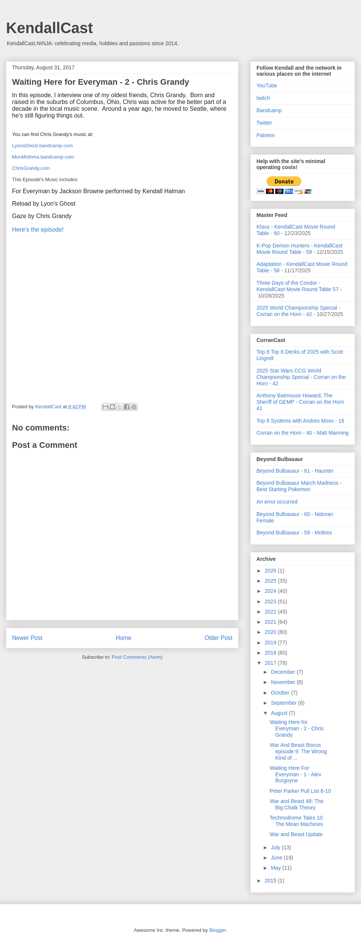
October (281, 693)
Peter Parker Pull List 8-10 (300, 791)
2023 (271, 601)
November (283, 682)
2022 (271, 612)
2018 (271, 653)
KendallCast (49, 28)
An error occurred (276, 502)
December (283, 672)
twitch (263, 98)
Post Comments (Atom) (137, 657)
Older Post (218, 638)
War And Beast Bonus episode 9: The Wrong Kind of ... (298, 751)
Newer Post (27, 638)
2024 (271, 591)
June (277, 858)
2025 (271, 581)
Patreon (265, 135)
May (276, 868)
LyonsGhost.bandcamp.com (42, 145)
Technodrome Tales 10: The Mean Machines (297, 821)
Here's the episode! (38, 229)
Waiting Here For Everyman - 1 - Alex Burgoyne (295, 774)
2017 (271, 663)
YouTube (266, 85)
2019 (271, 643)
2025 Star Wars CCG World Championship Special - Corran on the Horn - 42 (301, 377)
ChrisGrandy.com (31, 168)
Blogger (217, 930)
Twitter (264, 123)
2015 (271, 881)
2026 (271, 571)
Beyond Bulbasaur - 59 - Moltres (294, 533)
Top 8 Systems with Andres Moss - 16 (300, 421)
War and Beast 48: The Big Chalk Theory (296, 804)
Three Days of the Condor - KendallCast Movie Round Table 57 (297, 286)
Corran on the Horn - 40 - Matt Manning (302, 433)
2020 (271, 632)
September (284, 703)
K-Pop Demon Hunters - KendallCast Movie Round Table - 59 (299, 249)
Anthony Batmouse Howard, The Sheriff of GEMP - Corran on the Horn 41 (300, 401)
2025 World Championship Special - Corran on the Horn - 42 (298, 311)
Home (124, 638)
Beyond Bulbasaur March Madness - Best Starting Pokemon (298, 486)
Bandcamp (269, 110)
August (279, 713)
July (276, 847)
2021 (271, 622)
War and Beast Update (296, 834)
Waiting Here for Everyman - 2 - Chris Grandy (296, 728)
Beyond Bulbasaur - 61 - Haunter (295, 471)
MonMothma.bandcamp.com (43, 157)
